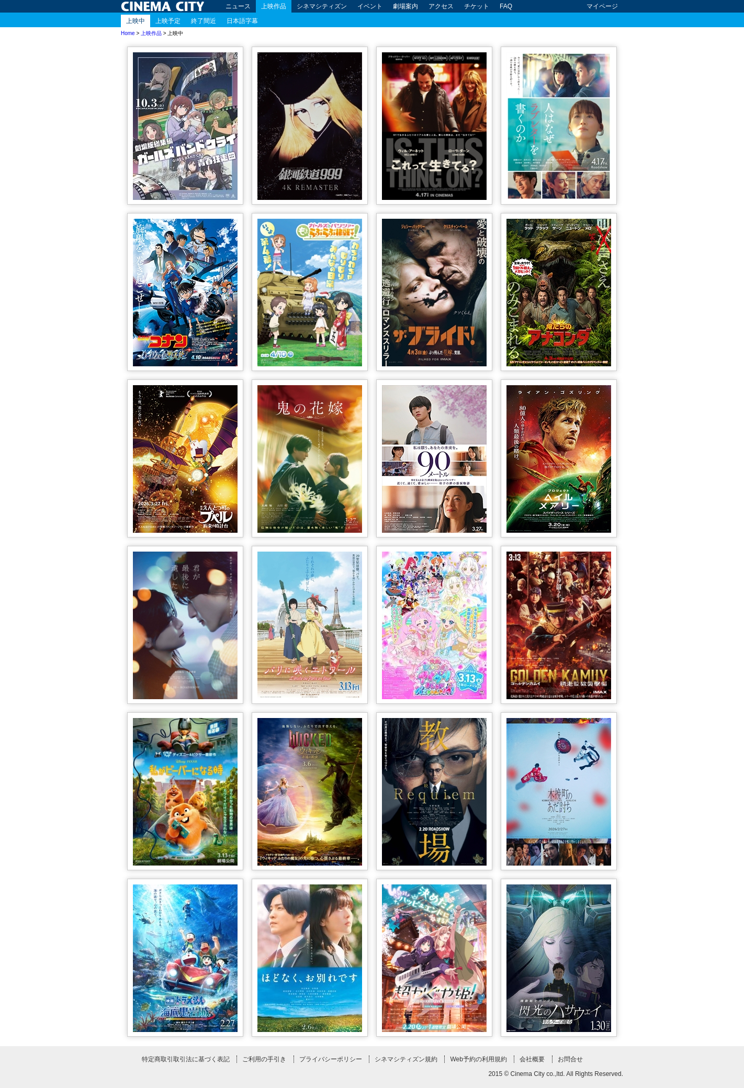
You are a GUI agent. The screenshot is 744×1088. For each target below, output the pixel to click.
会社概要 (532, 1059)
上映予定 (168, 21)
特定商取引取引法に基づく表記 (186, 1059)
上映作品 (273, 6)
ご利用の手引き (264, 1059)
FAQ (506, 6)
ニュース (238, 6)
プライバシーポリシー (330, 1059)
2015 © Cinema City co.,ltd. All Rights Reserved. (555, 1074)
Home (128, 33)
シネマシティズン (322, 6)
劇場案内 (405, 6)
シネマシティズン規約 (406, 1059)
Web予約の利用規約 (478, 1059)
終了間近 (203, 21)
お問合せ (570, 1059)
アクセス (441, 6)
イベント (369, 6)
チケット (476, 6)
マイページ (602, 6)
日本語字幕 (242, 21)
